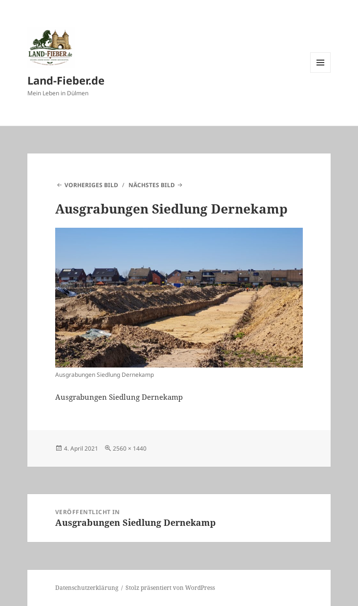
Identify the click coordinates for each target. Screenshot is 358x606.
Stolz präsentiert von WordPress (170, 588)
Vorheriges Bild (91, 185)
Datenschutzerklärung (86, 588)
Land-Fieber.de (66, 80)
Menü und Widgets (321, 72)
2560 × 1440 (130, 448)
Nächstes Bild (151, 185)
